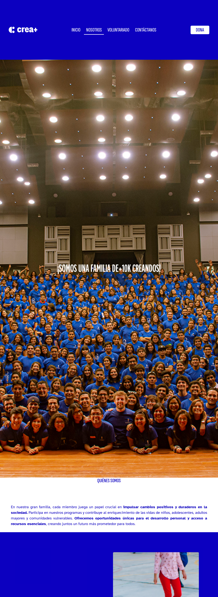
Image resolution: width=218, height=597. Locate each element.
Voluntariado (118, 30)
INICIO (76, 30)
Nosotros (94, 30)
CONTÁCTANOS (145, 30)
